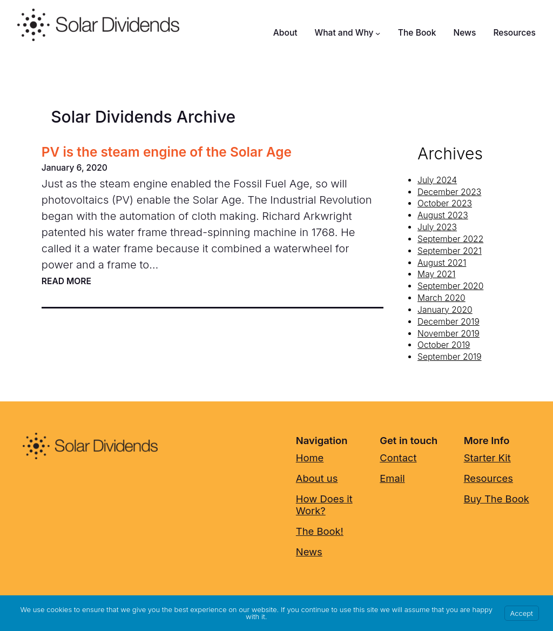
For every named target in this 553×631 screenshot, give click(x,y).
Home (309, 458)
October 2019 (443, 345)
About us (317, 478)
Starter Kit (487, 458)
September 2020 (450, 286)
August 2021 (441, 263)
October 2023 (444, 203)
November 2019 (448, 333)
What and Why (344, 33)
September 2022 (450, 239)
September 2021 (449, 251)
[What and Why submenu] (377, 32)
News (309, 552)
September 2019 (449, 357)
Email (392, 478)
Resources (488, 478)
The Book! (319, 531)
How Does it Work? (324, 504)
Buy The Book (496, 499)
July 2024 (437, 180)
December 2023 (449, 192)
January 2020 (445, 310)
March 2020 (441, 298)
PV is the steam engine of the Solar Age (167, 152)
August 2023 (442, 215)
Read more (66, 281)
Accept (521, 613)
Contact (398, 458)
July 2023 (437, 227)
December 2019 (448, 322)
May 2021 (436, 274)
